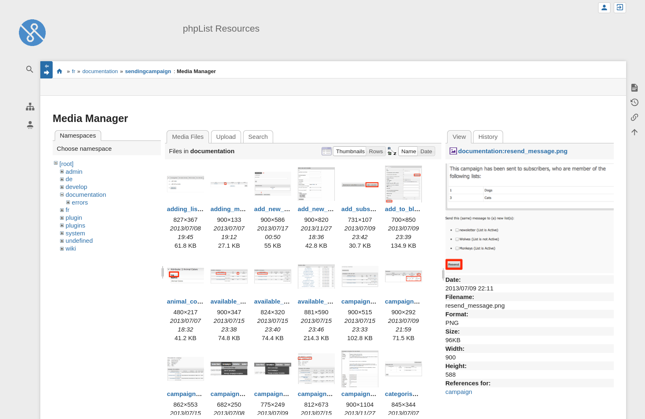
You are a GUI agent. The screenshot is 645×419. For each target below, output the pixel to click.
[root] (67, 163)
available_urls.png (325, 301)
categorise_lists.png (415, 393)
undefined (79, 240)
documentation (100, 71)
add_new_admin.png (284, 208)
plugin (74, 217)
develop (77, 186)
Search (258, 136)
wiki (71, 248)
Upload (226, 136)
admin (74, 171)
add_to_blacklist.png (415, 208)
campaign (458, 391)
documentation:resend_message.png (513, 150)
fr (73, 71)
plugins (76, 225)
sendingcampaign (148, 71)
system (76, 233)
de (69, 178)
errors (80, 202)
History (488, 136)
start (59, 71)
